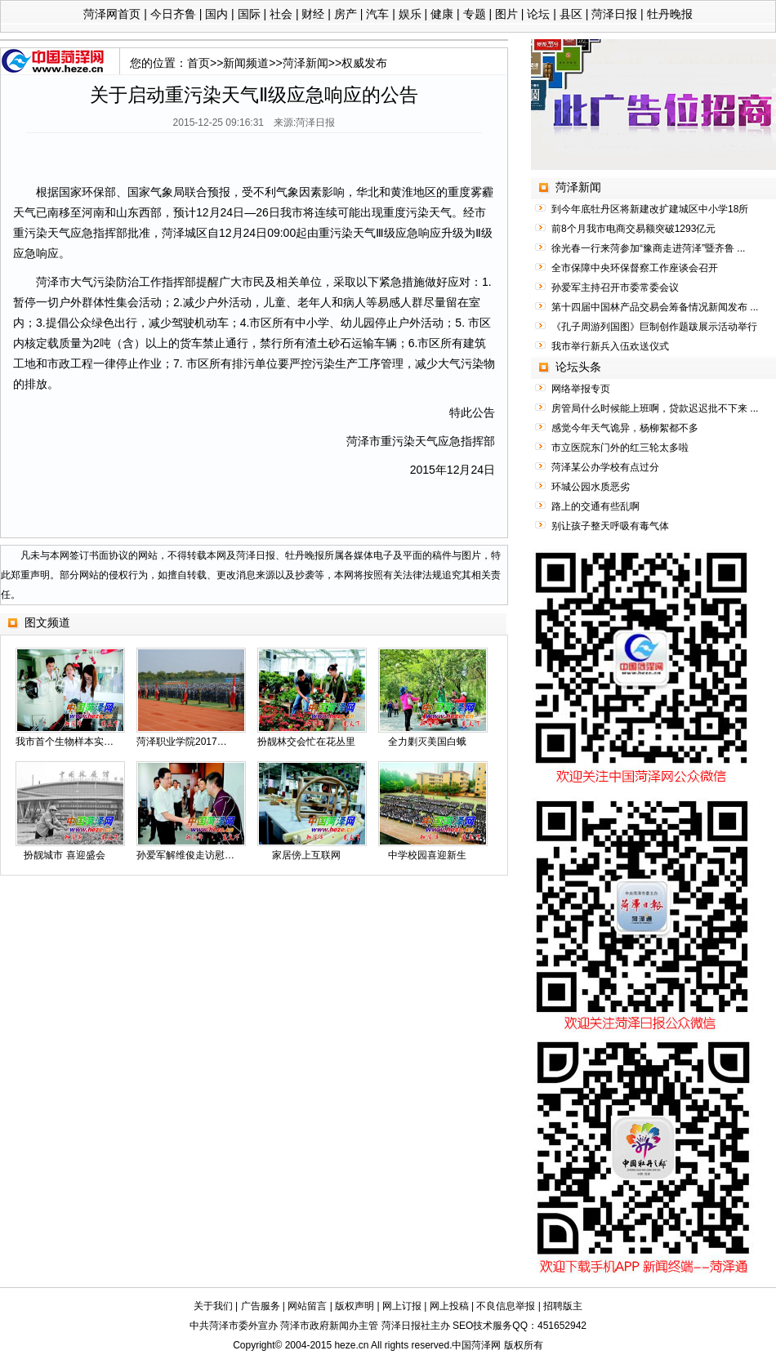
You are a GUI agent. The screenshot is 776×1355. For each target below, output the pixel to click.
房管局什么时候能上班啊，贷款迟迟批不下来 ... (654, 408)
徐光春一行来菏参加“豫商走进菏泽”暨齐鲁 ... (648, 248)
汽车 (377, 13)
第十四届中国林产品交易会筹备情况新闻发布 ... (654, 307)
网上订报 (401, 1306)
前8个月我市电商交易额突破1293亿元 (633, 228)
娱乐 (410, 13)
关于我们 (213, 1306)
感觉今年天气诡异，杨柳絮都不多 (624, 428)
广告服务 (260, 1306)
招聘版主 (562, 1306)
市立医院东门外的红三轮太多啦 (620, 447)
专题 (474, 13)
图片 (506, 13)
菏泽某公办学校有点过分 (605, 467)
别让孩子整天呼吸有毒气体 (610, 526)
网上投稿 (449, 1306)
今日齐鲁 (173, 13)
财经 (312, 13)
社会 (281, 13)
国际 (249, 13)
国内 (216, 13)
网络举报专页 (580, 388)
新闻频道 (246, 62)
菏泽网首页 (111, 13)
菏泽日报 (614, 13)
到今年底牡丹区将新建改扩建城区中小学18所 (649, 209)
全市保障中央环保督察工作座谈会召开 (634, 268)
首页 (198, 62)
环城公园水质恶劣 (590, 487)
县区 (571, 13)
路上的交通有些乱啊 (595, 506)
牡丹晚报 (670, 13)
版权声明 (354, 1306)
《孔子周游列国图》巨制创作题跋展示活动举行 (654, 326)
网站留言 (307, 1306)
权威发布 (364, 62)
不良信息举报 (505, 1306)
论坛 (538, 13)
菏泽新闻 (305, 62)
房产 (345, 13)
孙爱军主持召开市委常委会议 (615, 287)
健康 (441, 13)
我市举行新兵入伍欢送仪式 (610, 346)
